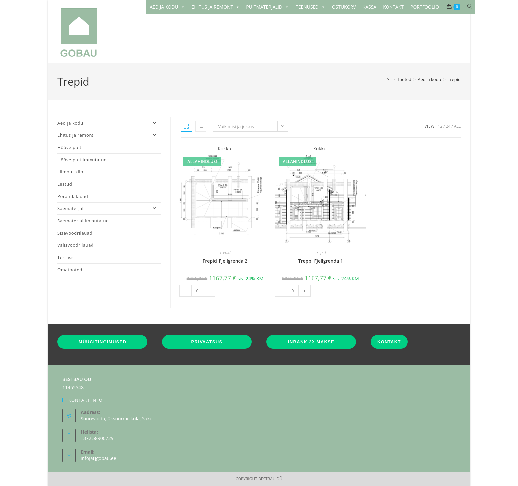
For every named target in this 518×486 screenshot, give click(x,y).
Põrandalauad (72, 196)
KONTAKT (393, 7)
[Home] (389, 79)
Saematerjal (109, 208)
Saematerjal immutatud (83, 221)
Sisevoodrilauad (74, 233)
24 (448, 126)
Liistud (64, 184)
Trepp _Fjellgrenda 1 (320, 261)
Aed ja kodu (109, 123)
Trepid (454, 79)
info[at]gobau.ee (98, 458)
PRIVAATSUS (207, 341)
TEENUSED (310, 7)
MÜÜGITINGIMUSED (102, 341)
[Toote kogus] (197, 291)
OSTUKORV (344, 7)
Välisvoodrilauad (75, 245)
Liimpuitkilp (70, 172)
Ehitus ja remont (109, 135)
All (457, 126)
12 (440, 126)
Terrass (65, 257)
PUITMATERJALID (267, 7)
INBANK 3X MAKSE (311, 341)
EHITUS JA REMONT (216, 7)
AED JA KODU (167, 7)
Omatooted (69, 270)
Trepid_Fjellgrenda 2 (225, 261)
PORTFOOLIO (424, 7)
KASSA (370, 7)
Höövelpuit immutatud (82, 160)
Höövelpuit (69, 147)
